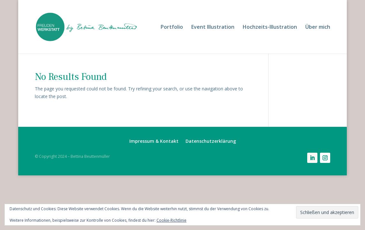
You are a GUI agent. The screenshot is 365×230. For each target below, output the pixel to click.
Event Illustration (212, 27)
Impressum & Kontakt (154, 141)
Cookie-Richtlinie (171, 220)
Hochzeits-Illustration (270, 27)
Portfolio (172, 27)
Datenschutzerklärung (211, 141)
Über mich (317, 27)
